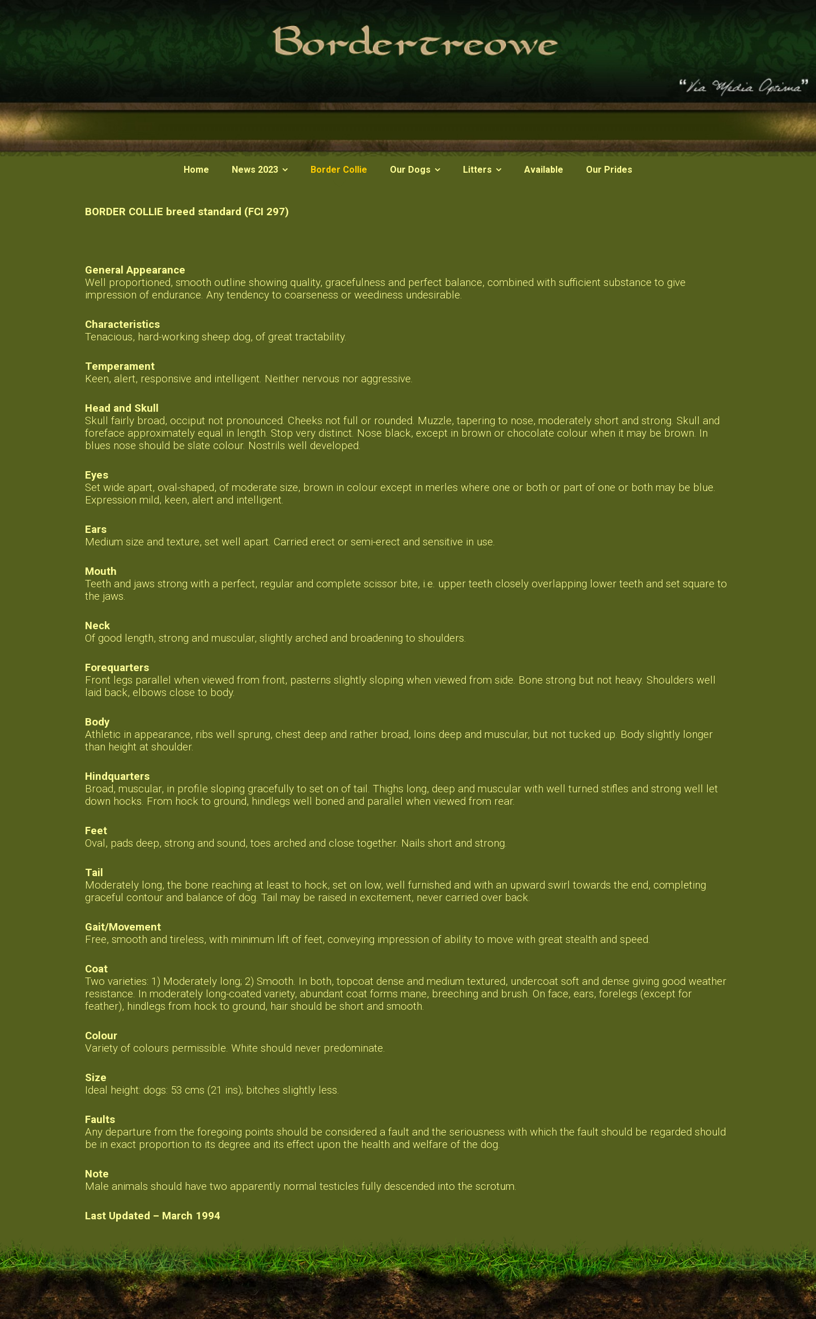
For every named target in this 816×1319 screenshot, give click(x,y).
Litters (477, 169)
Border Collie (339, 169)
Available (543, 169)
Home (196, 169)
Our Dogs (410, 169)
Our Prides (609, 169)
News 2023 (255, 169)
